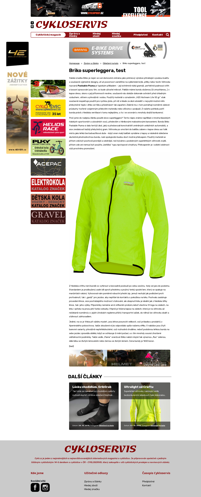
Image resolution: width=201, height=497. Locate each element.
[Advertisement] (48, 59)
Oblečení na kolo (110, 63)
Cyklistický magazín (48, 35)
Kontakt (157, 34)
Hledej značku (116, 34)
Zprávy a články (74, 34)
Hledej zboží (96, 34)
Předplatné (141, 34)
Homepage (74, 63)
